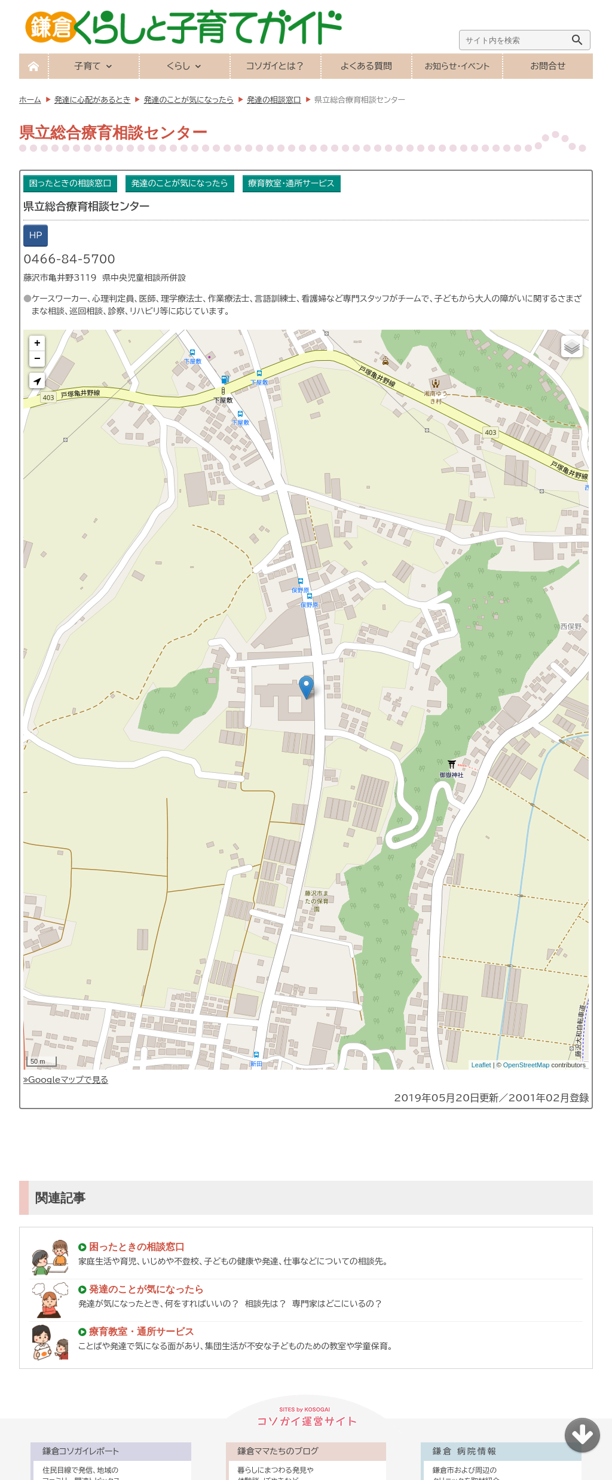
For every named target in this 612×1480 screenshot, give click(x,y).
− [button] (37, 359)
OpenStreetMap (526, 1064)
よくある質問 (366, 66)
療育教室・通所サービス (291, 183)
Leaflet (481, 1064)
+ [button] (37, 343)
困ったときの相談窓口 (70, 183)
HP (35, 235)
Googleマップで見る (65, 1080)
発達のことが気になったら (179, 183)
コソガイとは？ (275, 66)
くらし (178, 66)
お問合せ (547, 66)
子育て (87, 66)
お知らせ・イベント (456, 66)
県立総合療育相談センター (86, 206)
